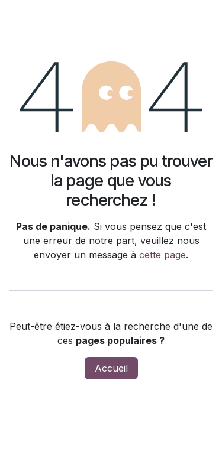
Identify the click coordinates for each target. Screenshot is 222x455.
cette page (162, 255)
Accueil (111, 368)
